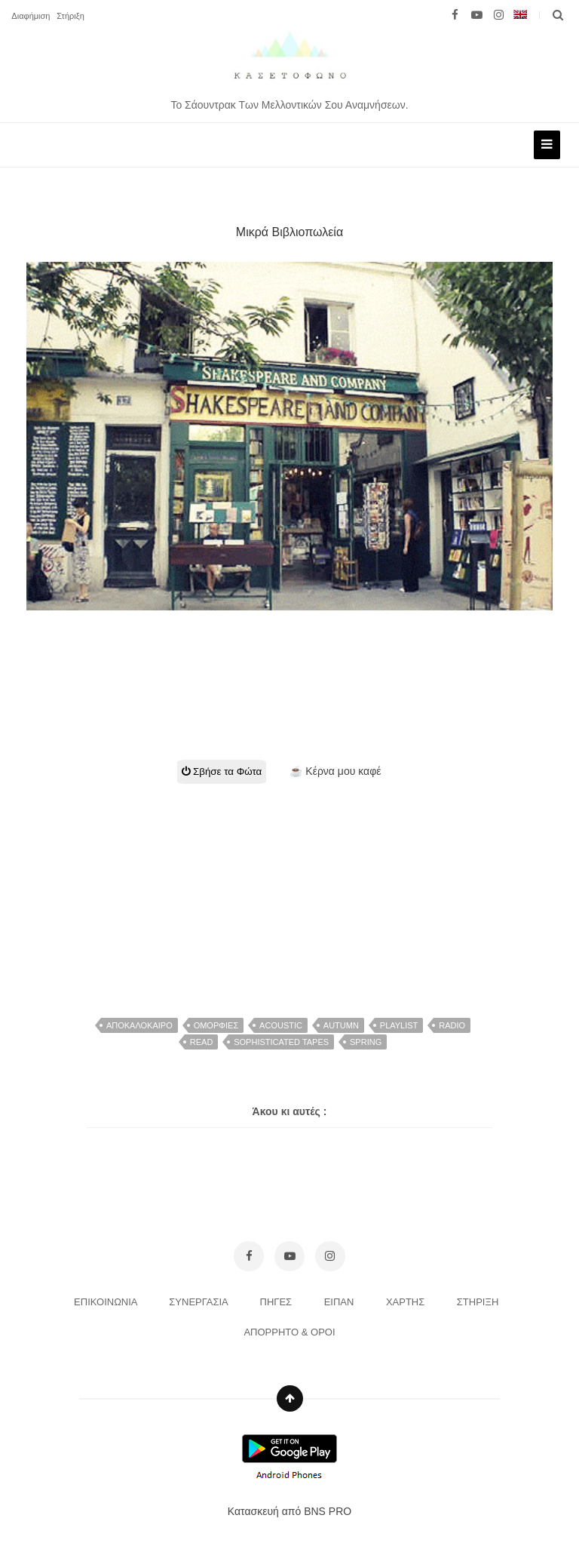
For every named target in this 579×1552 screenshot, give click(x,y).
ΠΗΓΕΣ (277, 1302)
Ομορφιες (216, 1025)
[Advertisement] (294, 889)
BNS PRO (327, 1511)
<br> (289, 667)
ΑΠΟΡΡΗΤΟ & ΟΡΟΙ (289, 1332)
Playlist (399, 1025)
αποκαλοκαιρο (139, 1025)
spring (365, 1041)
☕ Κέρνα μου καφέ (335, 771)
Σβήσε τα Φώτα (222, 771)
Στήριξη (70, 15)
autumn (341, 1025)
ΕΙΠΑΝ (340, 1302)
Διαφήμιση (30, 15)
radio (452, 1025)
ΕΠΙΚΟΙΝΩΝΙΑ (106, 1302)
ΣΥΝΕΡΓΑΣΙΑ (199, 1302)
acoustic (280, 1025)
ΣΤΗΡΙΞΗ (479, 1302)
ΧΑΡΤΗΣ (406, 1302)
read (201, 1041)
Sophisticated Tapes (281, 1041)
